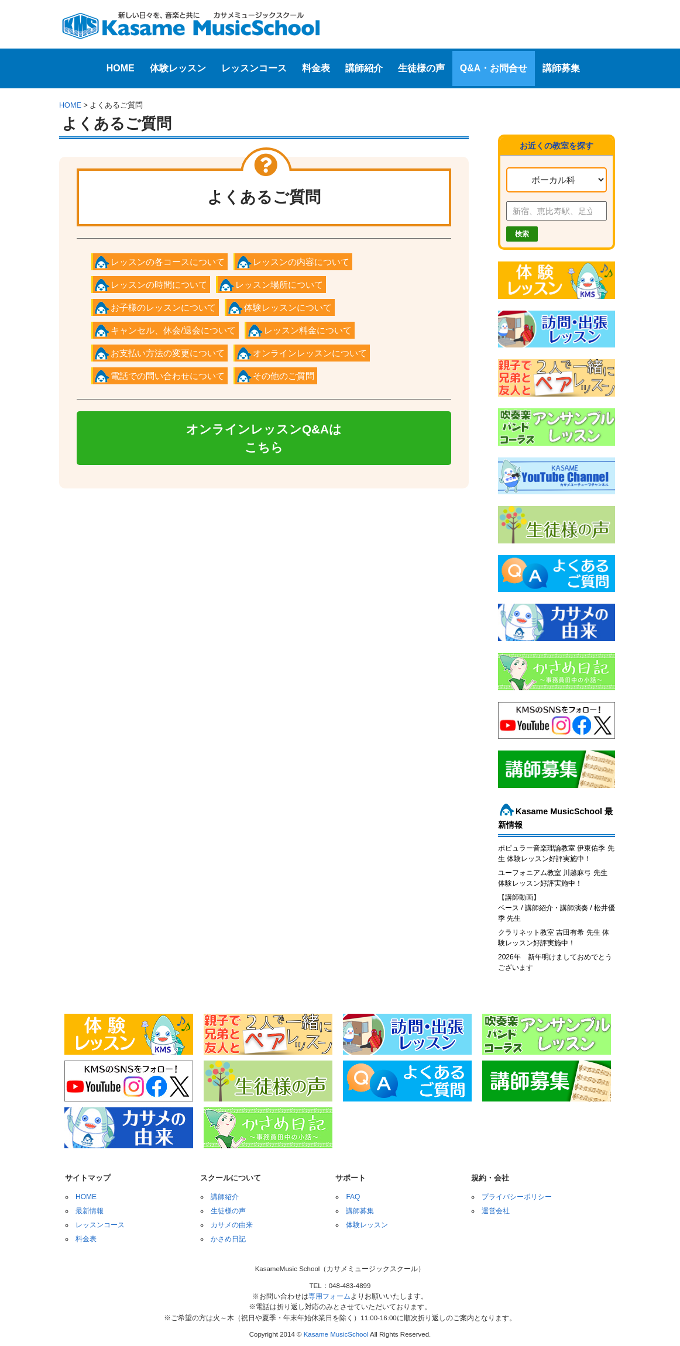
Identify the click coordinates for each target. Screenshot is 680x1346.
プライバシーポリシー (517, 1197)
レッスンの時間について (159, 285)
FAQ (353, 1197)
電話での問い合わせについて (168, 376)
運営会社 (496, 1211)
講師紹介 (364, 68)
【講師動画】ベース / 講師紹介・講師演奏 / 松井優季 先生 (556, 907)
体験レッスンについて (288, 307)
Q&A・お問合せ (494, 68)
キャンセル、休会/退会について (173, 330)
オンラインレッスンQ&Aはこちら (264, 438)
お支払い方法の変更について (168, 353)
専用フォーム (329, 1296)
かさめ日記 (228, 1239)
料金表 (316, 68)
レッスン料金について (308, 330)
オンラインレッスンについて (310, 353)
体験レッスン (178, 68)
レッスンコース (254, 68)
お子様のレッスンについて (163, 307)
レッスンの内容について (301, 262)
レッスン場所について (279, 285)
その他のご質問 (283, 376)
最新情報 (89, 1211)
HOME (121, 68)
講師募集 (561, 68)
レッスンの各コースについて (168, 262)
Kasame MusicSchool (336, 1334)
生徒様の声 (421, 68)
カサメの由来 (232, 1225)
